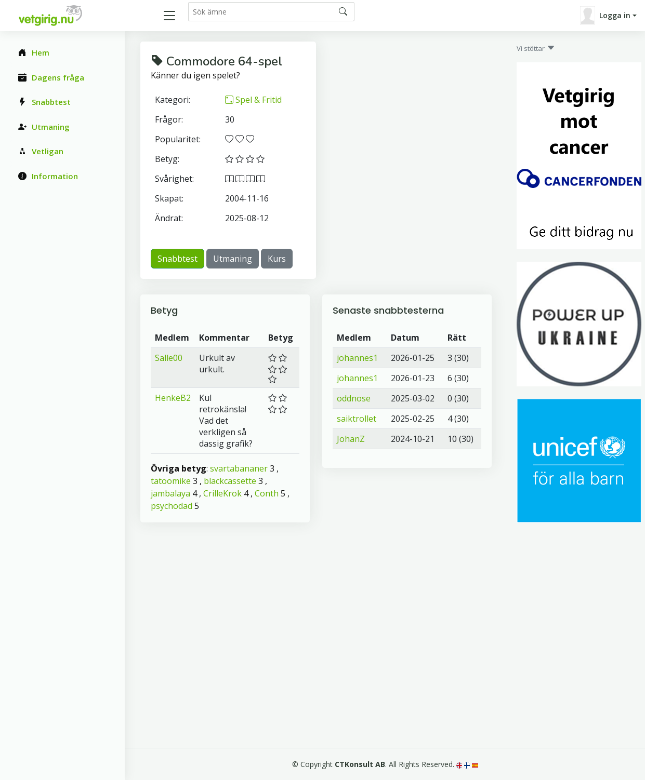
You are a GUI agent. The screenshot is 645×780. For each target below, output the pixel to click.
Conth (267, 493)
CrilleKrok (222, 493)
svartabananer (239, 468)
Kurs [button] (277, 258)
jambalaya (170, 493)
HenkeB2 (173, 398)
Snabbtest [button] (177, 258)
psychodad (171, 506)
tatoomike (171, 481)
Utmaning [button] (232, 258)
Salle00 (168, 358)
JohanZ (351, 439)
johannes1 (357, 358)
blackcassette (230, 481)
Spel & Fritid (253, 99)
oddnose (354, 398)
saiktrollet (356, 418)
